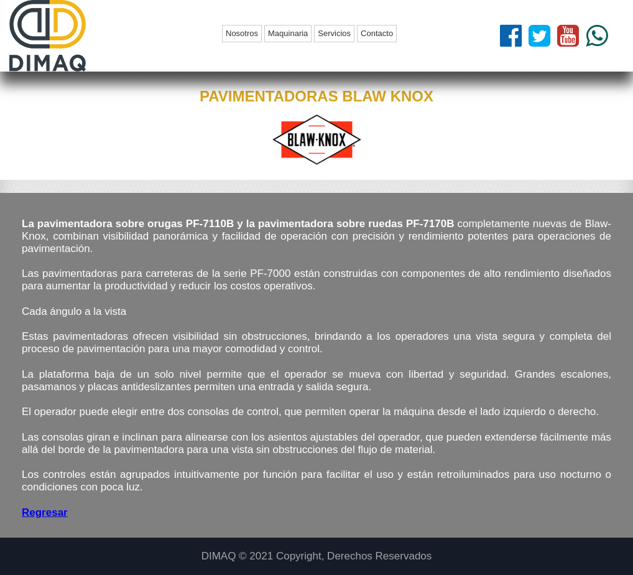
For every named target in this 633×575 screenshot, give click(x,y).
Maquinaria (288, 33)
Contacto (377, 33)
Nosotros (242, 33)
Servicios (334, 33)
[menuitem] (243, 33)
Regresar (45, 512)
